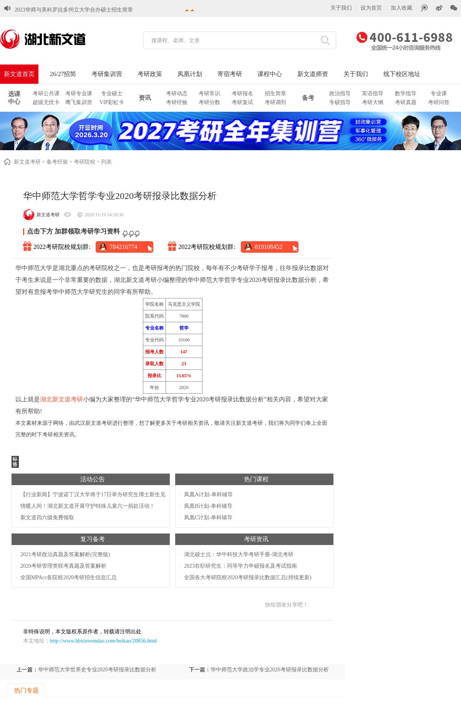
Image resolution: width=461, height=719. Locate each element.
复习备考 (92, 539)
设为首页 (371, 8)
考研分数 (209, 102)
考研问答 (438, 102)
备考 (308, 97)
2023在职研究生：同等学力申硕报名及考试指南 (240, 566)
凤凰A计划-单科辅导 (208, 494)
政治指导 (340, 93)
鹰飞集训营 (78, 102)
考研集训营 (106, 74)
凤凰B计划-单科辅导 (208, 506)
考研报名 (242, 93)
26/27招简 (63, 74)
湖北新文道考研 (61, 399)
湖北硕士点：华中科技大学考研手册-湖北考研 (239, 554)
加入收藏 (401, 8)
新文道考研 (27, 162)
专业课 (439, 93)
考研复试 (242, 102)
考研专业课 (78, 93)
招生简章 (275, 93)
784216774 (123, 247)
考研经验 (176, 102)
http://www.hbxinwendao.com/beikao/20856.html (103, 641)
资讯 (145, 97)
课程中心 (269, 74)
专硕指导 (340, 102)
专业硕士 (112, 93)
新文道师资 (312, 74)
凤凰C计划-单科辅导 (208, 517)
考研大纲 (372, 102)
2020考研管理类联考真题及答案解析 (63, 566)
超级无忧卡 (46, 102)
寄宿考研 (229, 74)
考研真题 (405, 102)
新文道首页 (19, 74)
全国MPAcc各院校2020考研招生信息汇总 (68, 577)
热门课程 (256, 479)
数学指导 (405, 93)
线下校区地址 (401, 74)
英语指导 (372, 93)
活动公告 (92, 479)
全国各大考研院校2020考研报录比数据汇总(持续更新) (247, 577)
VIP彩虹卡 (111, 102)
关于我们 (341, 8)
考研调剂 (275, 102)
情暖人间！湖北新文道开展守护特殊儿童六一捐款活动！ (87, 506)
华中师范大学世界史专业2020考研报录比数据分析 (97, 670)
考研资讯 (256, 539)
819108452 (268, 247)
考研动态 (176, 93)
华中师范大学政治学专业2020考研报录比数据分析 (270, 670)
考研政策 (150, 74)
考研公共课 (46, 93)
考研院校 (84, 162)
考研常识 (209, 93)
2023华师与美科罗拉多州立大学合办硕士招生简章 (74, 10)
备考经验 (57, 162)
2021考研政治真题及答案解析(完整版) (65, 554)
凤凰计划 (189, 74)
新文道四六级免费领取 (47, 517)
